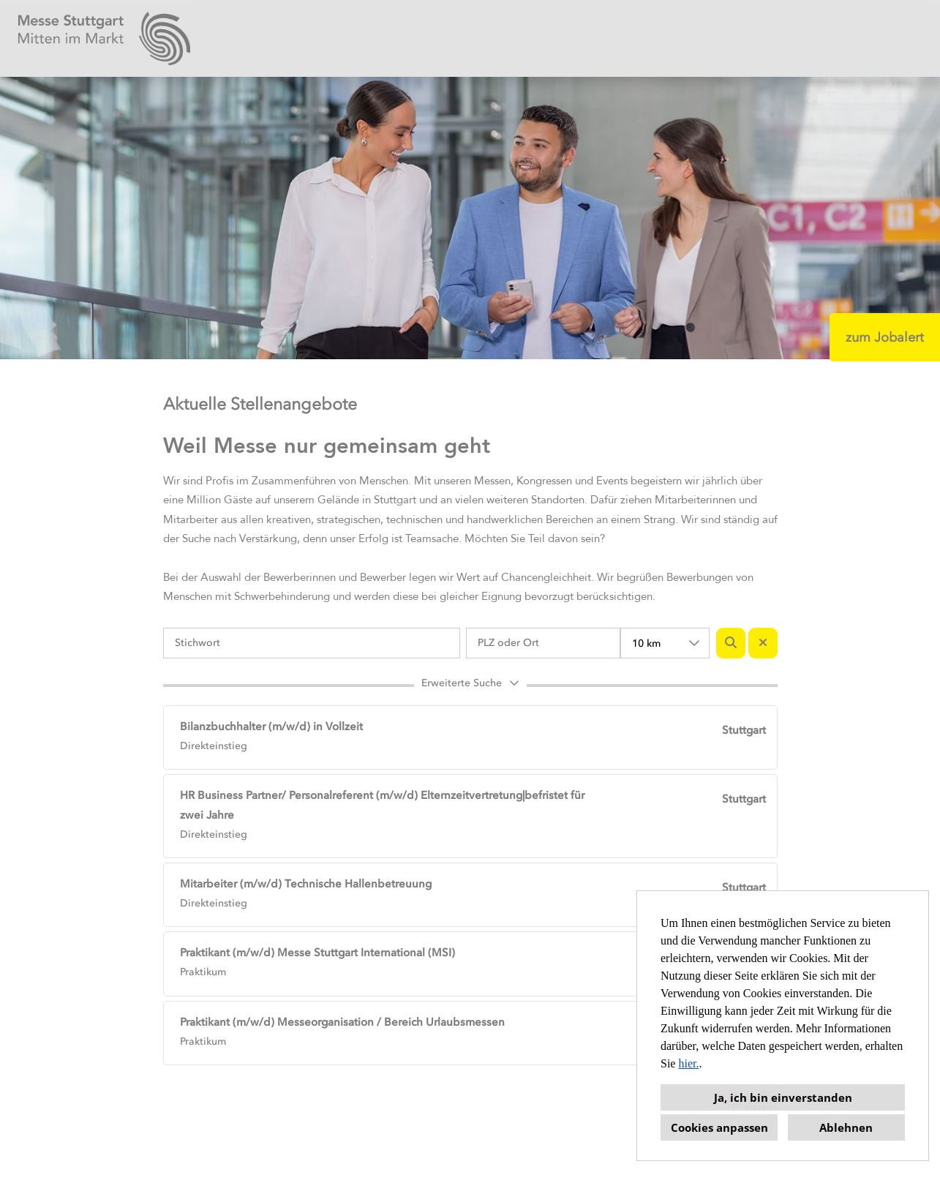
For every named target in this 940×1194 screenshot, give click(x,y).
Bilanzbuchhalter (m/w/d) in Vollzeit (271, 726)
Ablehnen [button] (846, 1127)
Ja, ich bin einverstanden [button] (783, 1097)
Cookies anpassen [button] (719, 1127)
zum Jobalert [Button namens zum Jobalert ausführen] (885, 337)
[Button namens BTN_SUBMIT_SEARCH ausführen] (730, 643)
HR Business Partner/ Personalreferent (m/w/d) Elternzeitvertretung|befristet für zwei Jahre (382, 805)
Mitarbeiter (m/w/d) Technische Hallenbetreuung (306, 883)
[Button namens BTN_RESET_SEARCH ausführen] (763, 643)
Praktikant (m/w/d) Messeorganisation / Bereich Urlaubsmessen (342, 1022)
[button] (470, 685)
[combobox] (665, 643)
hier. (688, 1063)
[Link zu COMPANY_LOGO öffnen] (104, 38)
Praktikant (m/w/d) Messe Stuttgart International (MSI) (317, 952)
